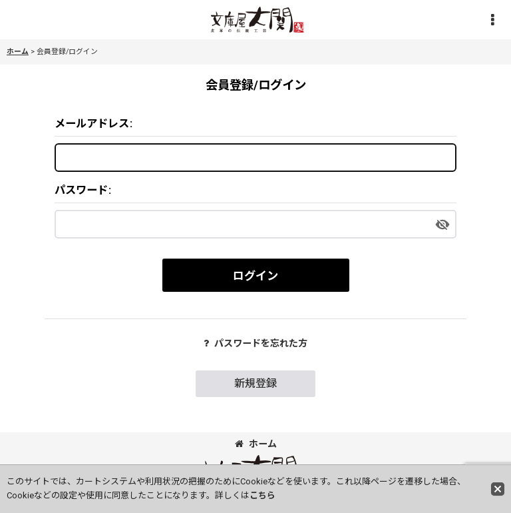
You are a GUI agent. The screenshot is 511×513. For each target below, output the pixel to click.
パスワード (81, 190)
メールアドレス (92, 123)
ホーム (256, 443)
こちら (262, 495)
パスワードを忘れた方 (255, 343)
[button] (492, 20)
